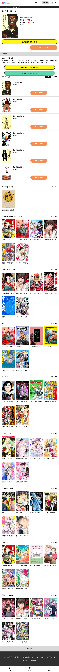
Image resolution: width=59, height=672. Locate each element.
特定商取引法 (26, 657)
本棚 (49, 670)
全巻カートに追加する (29, 73)
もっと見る (54, 187)
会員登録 (45, 3)
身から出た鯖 (16, 7)
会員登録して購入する (29, 42)
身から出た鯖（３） (19, 116)
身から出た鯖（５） (19, 150)
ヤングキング (30, 22)
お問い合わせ (51, 657)
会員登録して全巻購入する (29, 67)
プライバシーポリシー (38, 657)
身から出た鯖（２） (19, 99)
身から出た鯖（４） (19, 133)
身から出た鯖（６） (19, 167)
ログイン (37, 3)
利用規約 (16, 657)
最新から (54, 76)
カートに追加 (43, 48)
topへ (29, 649)
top (3, 7)
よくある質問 (8, 657)
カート (29, 670)
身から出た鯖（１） (19, 82)
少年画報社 (28, 20)
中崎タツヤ (28, 18)
